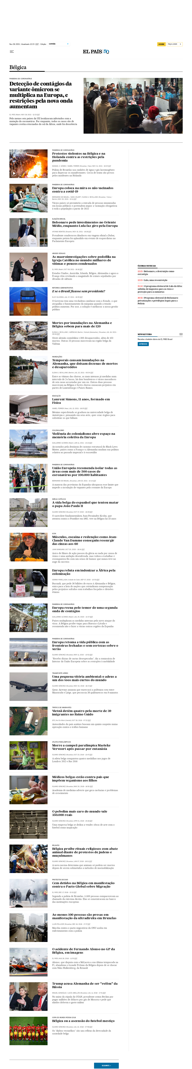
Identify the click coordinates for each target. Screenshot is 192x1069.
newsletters (145, 334)
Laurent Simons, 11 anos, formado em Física (81, 401)
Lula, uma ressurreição (156, 280)
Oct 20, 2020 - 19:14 (75, 549)
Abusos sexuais (58, 253)
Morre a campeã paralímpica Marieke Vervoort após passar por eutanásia (81, 747)
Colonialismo (58, 430)
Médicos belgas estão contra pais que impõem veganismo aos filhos (80, 779)
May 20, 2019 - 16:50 (83, 786)
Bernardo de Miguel (60, 197)
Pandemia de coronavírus (63, 150)
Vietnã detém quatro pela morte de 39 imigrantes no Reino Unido (81, 713)
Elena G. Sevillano (90, 197)
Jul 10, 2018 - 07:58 (83, 1027)
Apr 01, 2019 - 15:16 (83, 821)
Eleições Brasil (59, 219)
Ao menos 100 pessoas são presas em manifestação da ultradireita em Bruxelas (84, 916)
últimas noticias (147, 266)
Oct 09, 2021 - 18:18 (73, 269)
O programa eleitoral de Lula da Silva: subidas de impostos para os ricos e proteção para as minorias (160, 289)
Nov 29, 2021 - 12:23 (30, 115)
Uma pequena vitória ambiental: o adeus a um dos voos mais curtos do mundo (84, 678)
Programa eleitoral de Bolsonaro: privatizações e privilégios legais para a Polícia (158, 301)
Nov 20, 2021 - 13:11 (67, 199)
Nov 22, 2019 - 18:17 (83, 686)
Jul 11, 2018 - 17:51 (97, 993)
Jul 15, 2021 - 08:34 (84, 373)
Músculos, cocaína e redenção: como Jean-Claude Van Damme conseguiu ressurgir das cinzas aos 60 (84, 541)
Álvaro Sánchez (59, 512)
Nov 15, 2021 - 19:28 (82, 232)
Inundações (57, 357)
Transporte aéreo (60, 673)
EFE (53, 720)
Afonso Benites (58, 232)
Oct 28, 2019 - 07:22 (81, 720)
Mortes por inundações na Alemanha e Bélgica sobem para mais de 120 (82, 325)
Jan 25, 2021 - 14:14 (87, 481)
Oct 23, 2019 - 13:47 (83, 755)
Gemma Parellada (59, 580)
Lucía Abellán (74, 993)
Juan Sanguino (58, 549)
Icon (54, 534)
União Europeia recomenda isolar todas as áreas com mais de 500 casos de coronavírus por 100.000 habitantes (84, 472)
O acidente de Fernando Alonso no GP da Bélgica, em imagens (83, 951)
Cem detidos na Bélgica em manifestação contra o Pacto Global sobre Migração (83, 885)
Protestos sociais (60, 880)
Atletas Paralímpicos (61, 742)
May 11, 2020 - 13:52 (83, 655)
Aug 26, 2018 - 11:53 (68, 958)
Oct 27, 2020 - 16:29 (83, 512)
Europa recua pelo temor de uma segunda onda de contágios (85, 609)
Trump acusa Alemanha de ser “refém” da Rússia (85, 985)
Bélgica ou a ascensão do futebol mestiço (83, 1021)
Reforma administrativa (62, 288)
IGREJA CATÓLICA (59, 499)
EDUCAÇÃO (56, 396)
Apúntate (143, 344)
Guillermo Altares (60, 443)
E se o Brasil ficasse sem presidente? (78, 291)
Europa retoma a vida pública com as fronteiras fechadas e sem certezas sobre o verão (85, 646)
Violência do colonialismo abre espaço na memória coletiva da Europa (83, 436)
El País (12, 115)
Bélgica (18, 67)
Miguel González (59, 993)
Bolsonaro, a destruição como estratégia (156, 273)
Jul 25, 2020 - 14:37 (83, 617)
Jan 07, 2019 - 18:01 (83, 861)
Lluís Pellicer (58, 924)
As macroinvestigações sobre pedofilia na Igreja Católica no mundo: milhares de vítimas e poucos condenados (84, 260)
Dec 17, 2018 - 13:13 (67, 892)
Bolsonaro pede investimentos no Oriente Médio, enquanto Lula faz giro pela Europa (85, 224)
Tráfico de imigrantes (61, 708)
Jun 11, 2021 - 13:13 (83, 443)
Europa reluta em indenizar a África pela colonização (84, 572)
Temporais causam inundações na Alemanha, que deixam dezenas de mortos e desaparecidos (85, 364)
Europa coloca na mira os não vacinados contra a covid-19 (82, 190)
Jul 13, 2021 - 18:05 (78, 408)
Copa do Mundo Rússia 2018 (64, 1018)
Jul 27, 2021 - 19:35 (74, 297)
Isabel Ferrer (73, 166)
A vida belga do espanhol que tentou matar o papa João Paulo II (85, 504)
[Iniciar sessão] (175, 44)
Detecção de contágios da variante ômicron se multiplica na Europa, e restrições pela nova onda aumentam (41, 95)
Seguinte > (106, 1066)
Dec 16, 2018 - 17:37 (81, 924)
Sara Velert (76, 197)
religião (55, 845)
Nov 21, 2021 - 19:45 (101, 166)
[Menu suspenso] (11, 51)
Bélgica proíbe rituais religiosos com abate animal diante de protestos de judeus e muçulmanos (85, 852)
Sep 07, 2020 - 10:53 (90, 580)
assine (161, 44)
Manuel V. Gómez (59, 166)
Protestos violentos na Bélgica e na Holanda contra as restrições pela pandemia (78, 157)
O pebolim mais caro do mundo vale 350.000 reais (79, 813)
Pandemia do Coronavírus (20, 79)
